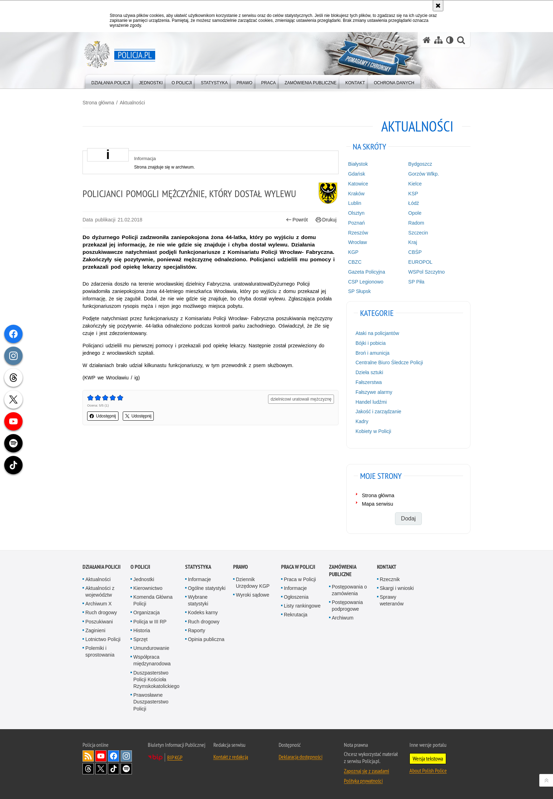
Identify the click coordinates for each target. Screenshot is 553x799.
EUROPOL (420, 262)
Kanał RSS (88, 756)
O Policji (140, 567)
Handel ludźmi (371, 402)
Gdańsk (356, 174)
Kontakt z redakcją (230, 756)
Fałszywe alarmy (374, 392)
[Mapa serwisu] (438, 40)
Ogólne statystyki (207, 588)
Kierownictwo (147, 588)
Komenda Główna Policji (152, 600)
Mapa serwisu (377, 504)
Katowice (358, 184)
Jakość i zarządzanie (378, 411)
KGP (353, 252)
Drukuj (326, 220)
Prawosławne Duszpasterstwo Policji (151, 701)
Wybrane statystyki (198, 600)
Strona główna (98, 102)
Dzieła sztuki (369, 372)
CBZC (354, 262)
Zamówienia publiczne (342, 570)
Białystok (358, 164)
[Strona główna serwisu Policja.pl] (427, 40)
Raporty (196, 630)
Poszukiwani (99, 621)
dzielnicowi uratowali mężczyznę (301, 399)
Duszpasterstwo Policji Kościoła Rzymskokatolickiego (156, 679)
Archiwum (342, 618)
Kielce (415, 184)
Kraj (412, 242)
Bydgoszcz (420, 164)
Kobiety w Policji (373, 431)
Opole (414, 213)
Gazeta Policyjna (366, 272)
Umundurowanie (151, 648)
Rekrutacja (296, 614)
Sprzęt (140, 639)
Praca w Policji (298, 567)
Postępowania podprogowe (347, 605)
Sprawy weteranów (392, 600)
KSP (413, 193)
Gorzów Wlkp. (423, 174)
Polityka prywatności (363, 780)
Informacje (199, 579)
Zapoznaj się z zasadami (366, 770)
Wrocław (357, 242)
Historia (141, 630)
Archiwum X (98, 603)
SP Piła (416, 282)
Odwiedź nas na (101, 756)
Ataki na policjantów (377, 333)
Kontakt (386, 567)
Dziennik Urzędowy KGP (253, 583)
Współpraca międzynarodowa (152, 660)
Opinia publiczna (206, 639)
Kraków (356, 193)
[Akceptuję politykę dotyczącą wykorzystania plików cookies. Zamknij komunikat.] (438, 5)
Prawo (240, 567)
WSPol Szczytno (426, 272)
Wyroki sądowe (252, 595)
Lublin (354, 203)
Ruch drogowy (101, 612)
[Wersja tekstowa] (450, 40)
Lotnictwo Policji (103, 639)
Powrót (297, 220)
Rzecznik (390, 579)
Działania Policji (102, 567)
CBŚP (415, 252)
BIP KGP (174, 757)
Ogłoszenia (296, 597)
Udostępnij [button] (103, 416)
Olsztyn (356, 213)
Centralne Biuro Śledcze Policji (389, 362)
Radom (416, 223)
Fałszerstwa (369, 382)
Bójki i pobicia (371, 343)
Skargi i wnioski (397, 588)
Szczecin (418, 233)
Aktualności (132, 102)
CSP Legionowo (365, 282)
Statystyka (198, 567)
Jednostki (143, 579)
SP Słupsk (359, 291)
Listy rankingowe (302, 606)
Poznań (356, 223)
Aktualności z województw (99, 591)
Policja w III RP (149, 621)
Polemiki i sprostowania (100, 651)
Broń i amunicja (373, 353)
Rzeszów (358, 233)
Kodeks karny (203, 612)
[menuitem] (111, 81)
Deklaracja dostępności (300, 756)
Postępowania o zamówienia (349, 590)
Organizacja (146, 612)
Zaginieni (95, 630)
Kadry (362, 421)
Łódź (413, 203)
